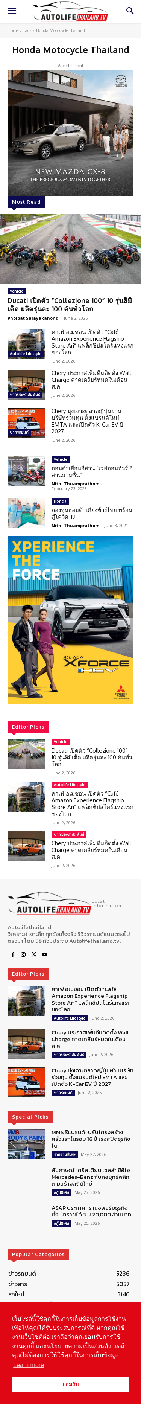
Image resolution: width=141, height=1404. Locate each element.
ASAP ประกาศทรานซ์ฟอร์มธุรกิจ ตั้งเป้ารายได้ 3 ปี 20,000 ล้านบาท (91, 1211)
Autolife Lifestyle (25, 353)
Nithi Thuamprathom (75, 483)
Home (13, 30)
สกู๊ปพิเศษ (61, 1192)
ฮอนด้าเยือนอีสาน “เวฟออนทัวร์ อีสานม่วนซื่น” (92, 472)
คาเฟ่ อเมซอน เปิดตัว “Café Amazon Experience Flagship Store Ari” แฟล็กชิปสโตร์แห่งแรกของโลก (92, 342)
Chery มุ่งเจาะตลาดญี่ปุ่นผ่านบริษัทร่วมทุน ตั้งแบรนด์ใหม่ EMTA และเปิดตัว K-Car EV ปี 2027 (87, 421)
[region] (70, 620)
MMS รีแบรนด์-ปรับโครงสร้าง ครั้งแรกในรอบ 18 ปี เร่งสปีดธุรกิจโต (91, 1139)
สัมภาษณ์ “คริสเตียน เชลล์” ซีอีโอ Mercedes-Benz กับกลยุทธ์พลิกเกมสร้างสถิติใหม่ (91, 1177)
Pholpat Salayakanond (33, 318)
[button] (70, 620)
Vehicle (16, 291)
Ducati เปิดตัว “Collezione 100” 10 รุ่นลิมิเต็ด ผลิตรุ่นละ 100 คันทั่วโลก (70, 304)
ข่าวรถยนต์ (19, 432)
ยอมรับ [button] (70, 1384)
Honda (60, 501)
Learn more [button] (28, 1365)
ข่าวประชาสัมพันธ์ (25, 394)
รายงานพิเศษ (65, 1154)
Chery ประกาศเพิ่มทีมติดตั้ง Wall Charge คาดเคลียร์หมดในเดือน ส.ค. (91, 379)
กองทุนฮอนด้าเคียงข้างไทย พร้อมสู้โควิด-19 (92, 513)
